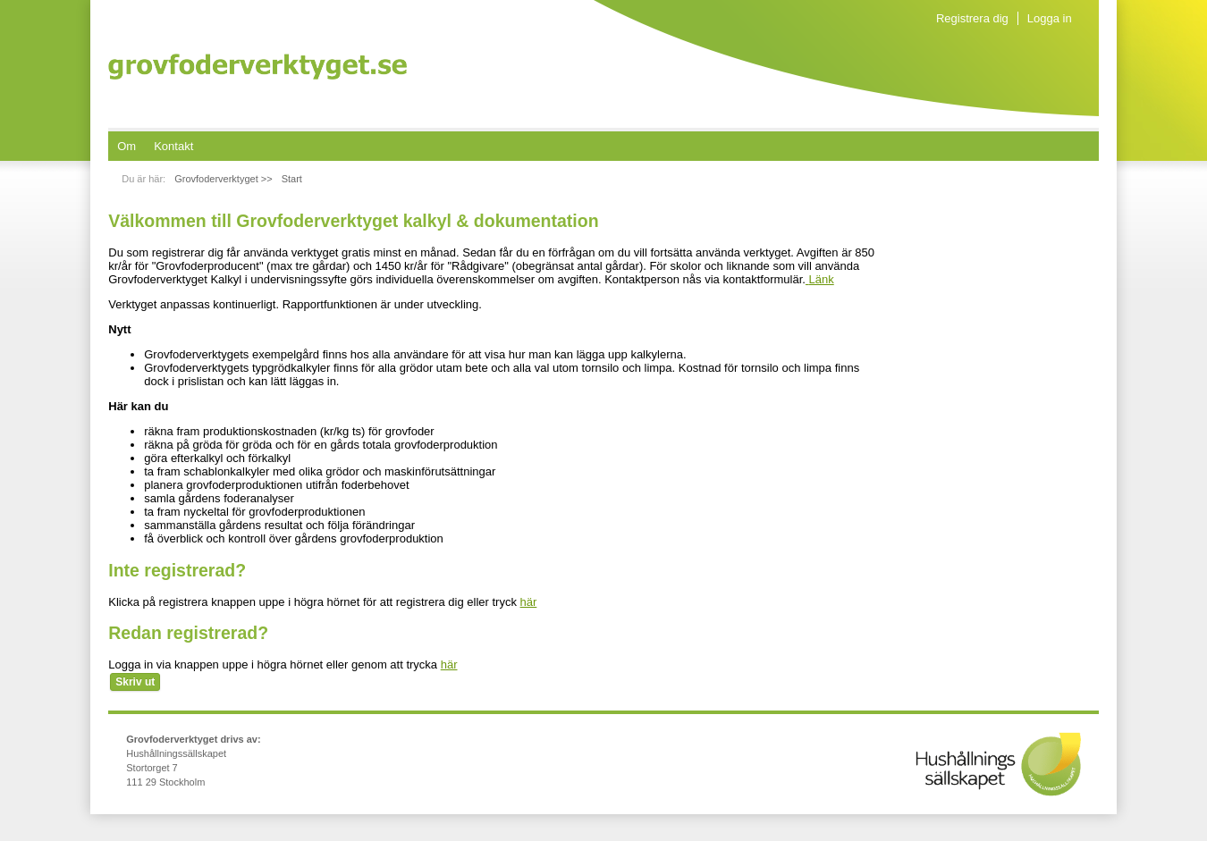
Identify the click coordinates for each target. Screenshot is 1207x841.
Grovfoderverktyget (257, 67)
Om (126, 146)
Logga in (1049, 18)
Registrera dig (972, 18)
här (528, 602)
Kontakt (173, 146)
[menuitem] (126, 146)
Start (292, 178)
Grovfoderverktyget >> (223, 178)
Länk (820, 279)
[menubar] (155, 146)
